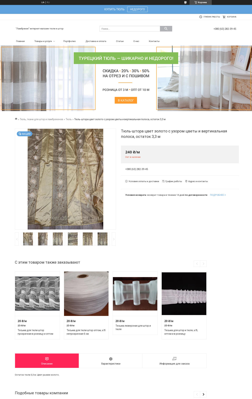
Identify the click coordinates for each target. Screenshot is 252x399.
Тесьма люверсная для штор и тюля (133, 327)
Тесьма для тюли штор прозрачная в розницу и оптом (35, 332)
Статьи (120, 41)
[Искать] (166, 28)
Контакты (154, 41)
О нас (136, 41)
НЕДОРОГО (137, 9)
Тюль (69, 119)
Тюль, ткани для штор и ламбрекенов (41, 119)
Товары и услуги (43, 41)
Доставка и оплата (96, 41)
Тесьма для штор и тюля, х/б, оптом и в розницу (181, 332)
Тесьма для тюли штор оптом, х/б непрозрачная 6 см (86, 332)
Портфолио (69, 41)
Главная (20, 41)
